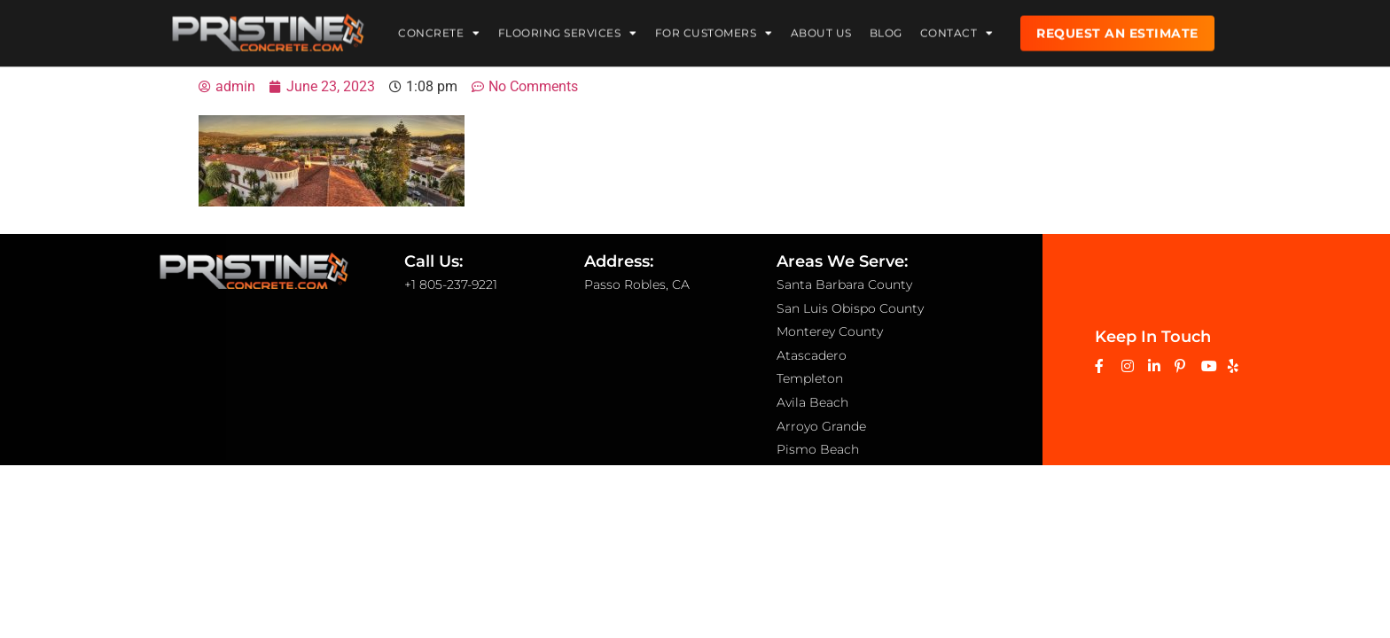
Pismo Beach (818, 449)
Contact (957, 31)
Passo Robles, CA (637, 284)
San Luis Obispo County (850, 308)
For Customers (714, 31)
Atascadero (812, 355)
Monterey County (830, 331)
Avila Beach (812, 402)
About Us (821, 30)
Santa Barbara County (844, 284)
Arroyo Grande (821, 426)
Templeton (810, 378)
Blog (886, 30)
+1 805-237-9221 (450, 284)
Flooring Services (567, 31)
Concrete (439, 31)
